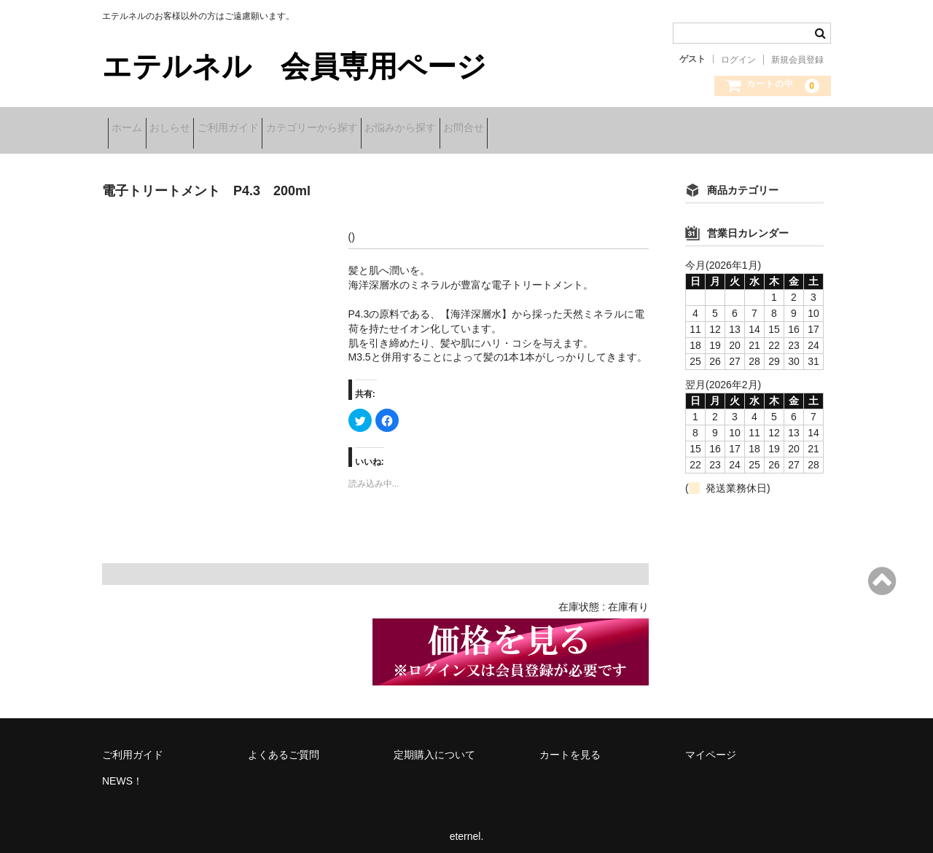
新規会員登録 (797, 60)
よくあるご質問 (283, 745)
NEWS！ (122, 771)
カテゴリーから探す (386, 129)
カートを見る (570, 745)
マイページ (710, 745)
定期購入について (434, 745)
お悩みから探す (497, 129)
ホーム (132, 129)
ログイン (738, 60)
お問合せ (583, 129)
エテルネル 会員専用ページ (294, 66)
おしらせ (198, 129)
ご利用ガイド (279, 129)
